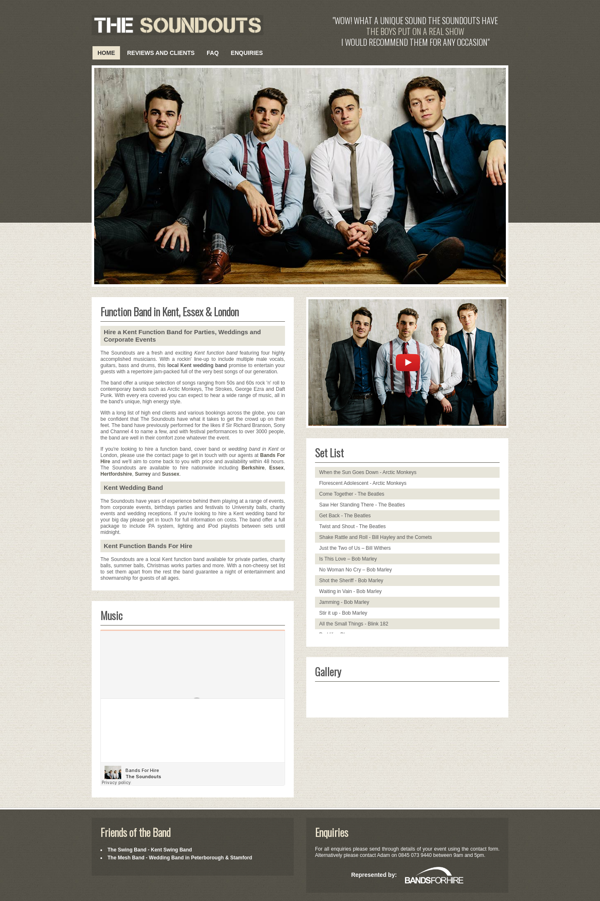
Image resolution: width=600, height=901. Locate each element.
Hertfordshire (116, 474)
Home (106, 53)
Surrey (143, 474)
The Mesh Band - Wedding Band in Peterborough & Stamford (180, 858)
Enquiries (247, 53)
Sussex (170, 474)
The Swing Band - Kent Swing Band (150, 850)
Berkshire (253, 468)
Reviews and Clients (161, 53)
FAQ (213, 53)
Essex (276, 468)
